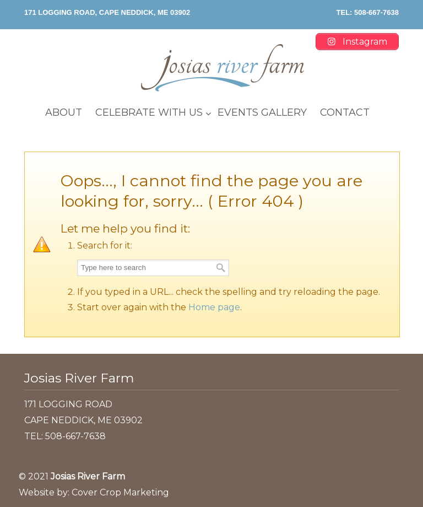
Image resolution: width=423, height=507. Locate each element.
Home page (214, 307)
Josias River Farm (222, 68)
